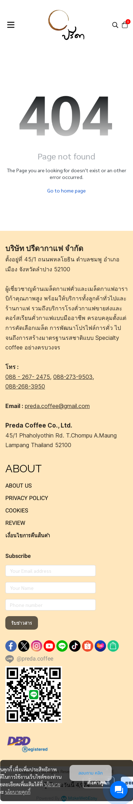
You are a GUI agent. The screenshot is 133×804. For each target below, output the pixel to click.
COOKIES (16, 510)
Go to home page (66, 190)
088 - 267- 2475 (27, 376)
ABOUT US (18, 485)
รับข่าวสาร (21, 623)
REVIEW (15, 523)
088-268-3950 (25, 386)
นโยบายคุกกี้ (18, 791)
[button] (115, 25)
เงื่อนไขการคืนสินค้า (27, 535)
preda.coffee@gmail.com (57, 405)
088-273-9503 (73, 376)
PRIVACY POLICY (26, 498)
